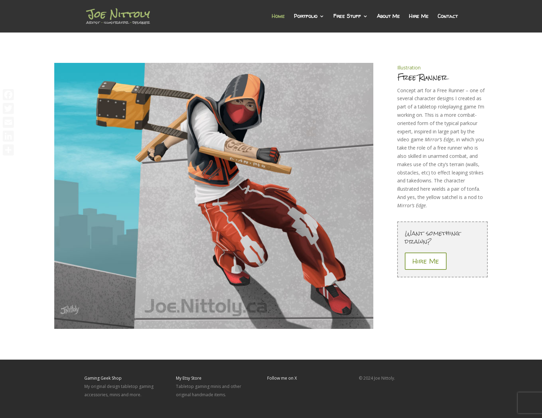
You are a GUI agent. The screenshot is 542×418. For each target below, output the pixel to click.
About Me (388, 17)
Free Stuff (347, 17)
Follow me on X (282, 378)
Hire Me (419, 17)
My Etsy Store (189, 378)
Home (278, 17)
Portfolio (305, 17)
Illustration (409, 67)
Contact (448, 17)
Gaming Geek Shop (103, 378)
